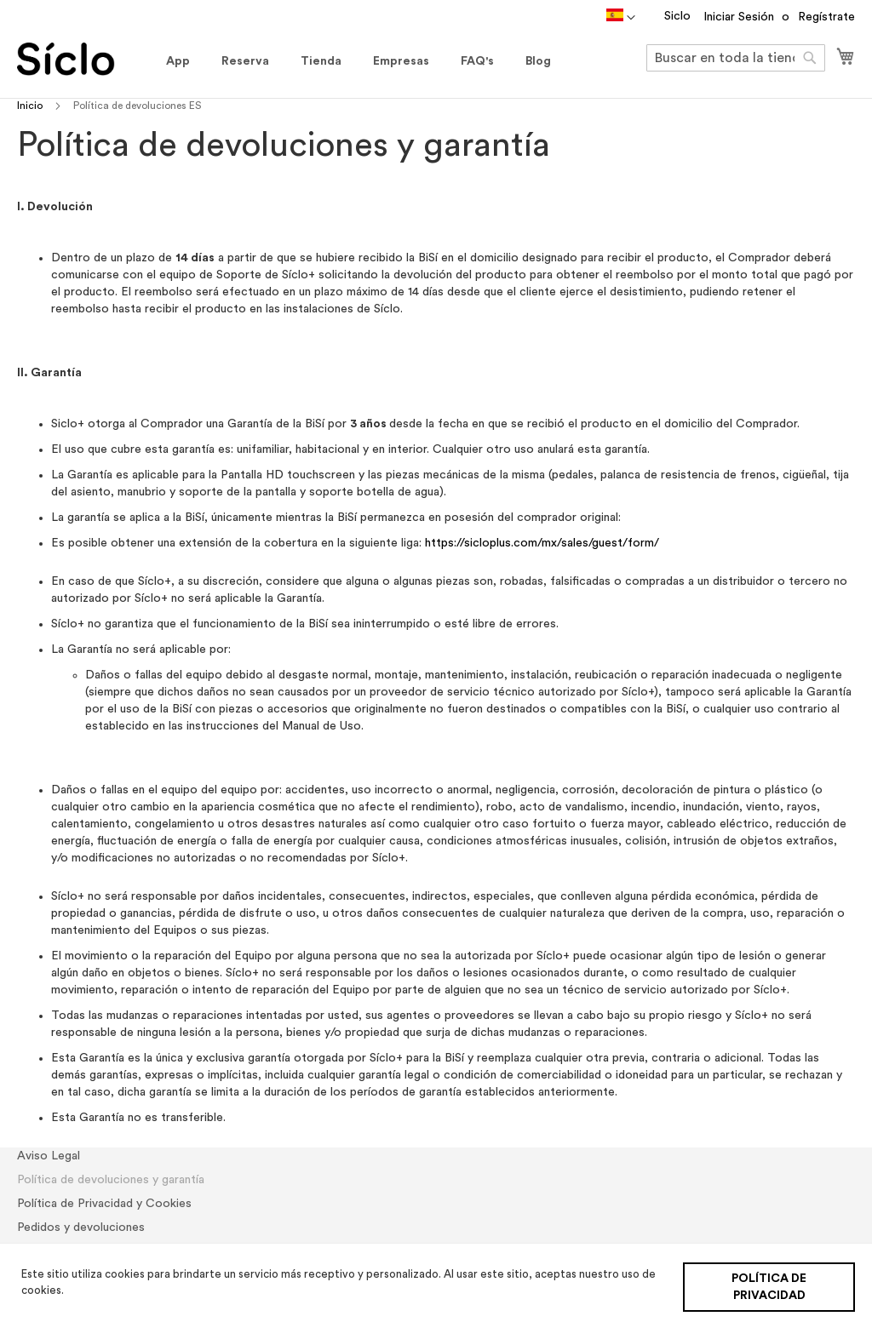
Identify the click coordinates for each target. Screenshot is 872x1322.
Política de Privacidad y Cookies (104, 1204)
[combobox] (735, 58)
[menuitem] (178, 61)
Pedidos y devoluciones (81, 1227)
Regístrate (826, 17)
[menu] (358, 61)
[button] (620, 18)
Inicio (31, 105)
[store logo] (83, 59)
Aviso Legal (48, 1156)
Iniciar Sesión (738, 17)
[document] (438, 1283)
